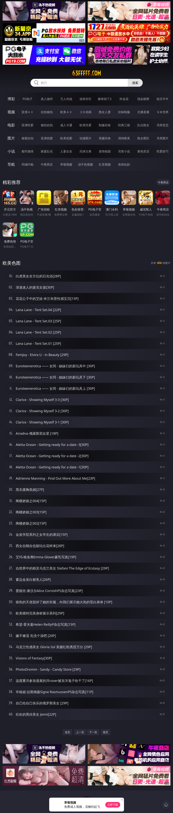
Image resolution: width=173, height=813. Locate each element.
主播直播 (143, 112)
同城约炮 (27, 164)
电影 (11, 125)
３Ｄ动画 (85, 112)
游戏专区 (85, 99)
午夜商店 (47, 164)
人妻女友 (66, 151)
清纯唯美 (124, 138)
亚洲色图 (47, 138)
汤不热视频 (85, 164)
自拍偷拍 (47, 112)
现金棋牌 (143, 99)
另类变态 (163, 125)
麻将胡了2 (104, 99)
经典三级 (124, 125)
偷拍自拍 (47, 125)
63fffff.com (86, 73)
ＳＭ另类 (163, 112)
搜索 (135, 83)
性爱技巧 (163, 151)
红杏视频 (105, 164)
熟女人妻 (105, 112)
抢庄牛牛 (163, 99)
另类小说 (124, 151)
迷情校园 (105, 151)
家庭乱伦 (47, 151)
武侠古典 (85, 151)
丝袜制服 (124, 112)
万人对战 (66, 99)
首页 (67, 732)
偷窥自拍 (27, 138)
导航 (11, 164)
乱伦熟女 (143, 125)
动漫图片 (85, 138)
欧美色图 (66, 138)
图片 (11, 138)
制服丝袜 (105, 125)
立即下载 (113, 804)
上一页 (80, 732)
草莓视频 (66, 164)
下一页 (93, 732)
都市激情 (27, 151)
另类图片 (163, 138)
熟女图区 (143, 138)
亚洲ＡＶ (27, 112)
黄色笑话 (143, 151)
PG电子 (28, 99)
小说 (11, 151)
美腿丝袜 (105, 138)
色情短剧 (124, 164)
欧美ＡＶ (66, 112)
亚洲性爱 (27, 125)
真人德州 (47, 99)
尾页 (105, 732)
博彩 (11, 98)
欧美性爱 (85, 125)
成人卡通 (66, 125)
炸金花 (124, 99)
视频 (11, 111)
